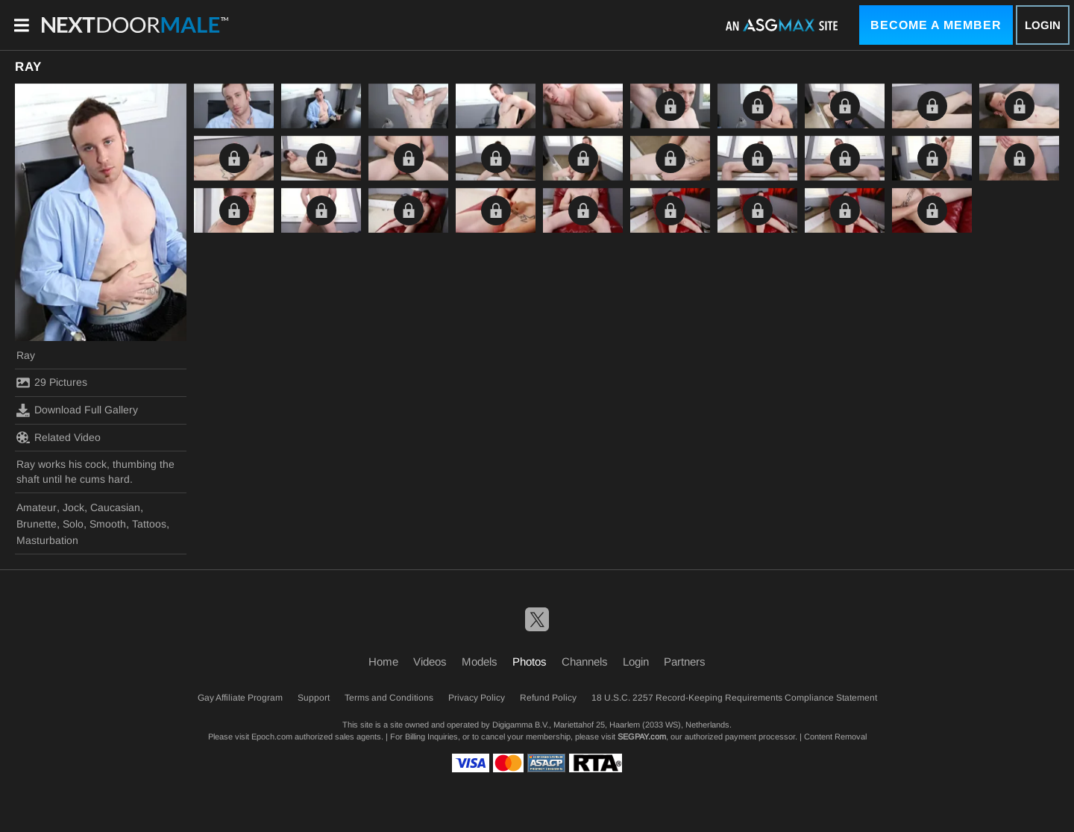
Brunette (36, 524)
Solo (73, 524)
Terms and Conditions (389, 697)
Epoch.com (271, 736)
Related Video (58, 437)
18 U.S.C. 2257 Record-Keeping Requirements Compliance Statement (734, 697)
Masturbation (47, 540)
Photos (529, 661)
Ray (25, 355)
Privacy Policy (476, 697)
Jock (73, 507)
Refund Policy (548, 697)
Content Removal (835, 736)
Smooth (108, 524)
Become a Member (936, 25)
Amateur (36, 507)
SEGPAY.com (642, 736)
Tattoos (149, 524)
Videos (430, 661)
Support (314, 697)
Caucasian (115, 507)
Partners (685, 661)
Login (1043, 25)
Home (383, 661)
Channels (585, 661)
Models (479, 661)
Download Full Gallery (77, 410)
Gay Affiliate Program (240, 697)
